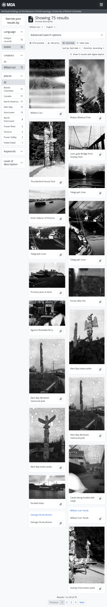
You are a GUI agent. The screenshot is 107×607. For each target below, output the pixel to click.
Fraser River (13, 127)
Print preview (37, 43)
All (5, 61)
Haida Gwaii (13, 143)
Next (82, 602)
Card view (68, 43)
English (13, 47)
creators (9, 55)
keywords (10, 151)
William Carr (13, 68)
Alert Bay (13, 107)
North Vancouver (13, 119)
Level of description (11, 162)
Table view (83, 43)
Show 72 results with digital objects (87, 54)
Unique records (13, 40)
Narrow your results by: (13, 20)
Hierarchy (53, 43)
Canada (13, 97)
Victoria (13, 132)
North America (13, 102)
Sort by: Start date (70, 48)
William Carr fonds (79, 510)
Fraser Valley (13, 138)
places (8, 76)
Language (10, 32)
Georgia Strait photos (41, 514)
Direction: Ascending (93, 48)
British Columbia (13, 89)
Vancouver (13, 113)
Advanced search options (46, 35)
